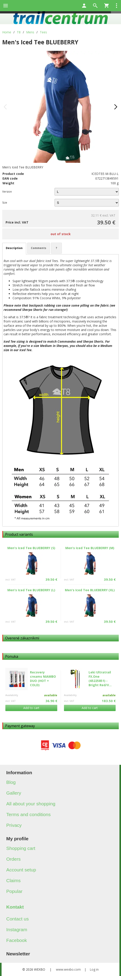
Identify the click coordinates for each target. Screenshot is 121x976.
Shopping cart (20, 848)
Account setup (21, 869)
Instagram (16, 929)
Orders (13, 859)
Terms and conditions (28, 814)
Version (7, 191)
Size (4, 202)
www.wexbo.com (68, 969)
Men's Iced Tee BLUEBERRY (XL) (90, 590)
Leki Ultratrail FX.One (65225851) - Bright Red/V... (100, 678)
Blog (11, 782)
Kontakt (15, 906)
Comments (38, 248)
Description (14, 248)
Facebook (16, 940)
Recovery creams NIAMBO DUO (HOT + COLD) (43, 678)
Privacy (14, 825)
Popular (14, 891)
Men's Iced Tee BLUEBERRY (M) (89, 548)
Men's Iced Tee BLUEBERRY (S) (31, 548)
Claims (13, 880)
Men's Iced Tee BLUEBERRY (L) (31, 590)
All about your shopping (30, 803)
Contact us (17, 918)
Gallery (13, 792)
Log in (94, 969)
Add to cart (31, 708)
